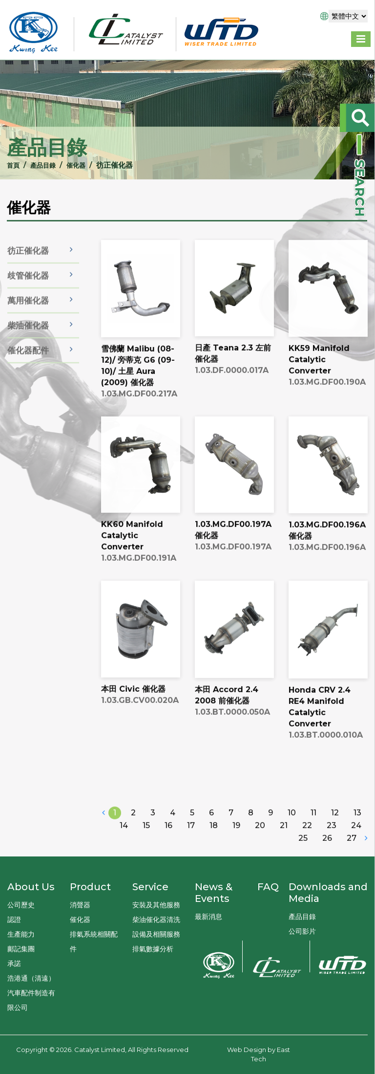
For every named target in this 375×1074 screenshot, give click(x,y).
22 (307, 841)
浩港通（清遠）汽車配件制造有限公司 (31, 993)
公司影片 (302, 931)
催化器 (74, 165)
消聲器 (80, 904)
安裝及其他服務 (156, 904)
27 (351, 853)
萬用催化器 (28, 313)
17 (191, 841)
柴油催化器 (28, 338)
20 (260, 841)
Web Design (246, 1049)
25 (303, 853)
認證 (14, 919)
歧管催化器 (28, 288)
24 (356, 841)
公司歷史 (21, 904)
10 (292, 828)
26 (327, 853)
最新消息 (208, 916)
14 (124, 841)
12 (335, 828)
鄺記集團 (21, 948)
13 (357, 828)
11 (313, 828)
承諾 (14, 963)
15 (146, 841)
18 (213, 841)
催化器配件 (28, 363)
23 (331, 841)
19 (236, 841)
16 (168, 841)
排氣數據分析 (152, 948)
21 (284, 841)
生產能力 (21, 934)
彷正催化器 (28, 263)
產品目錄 (37, 165)
